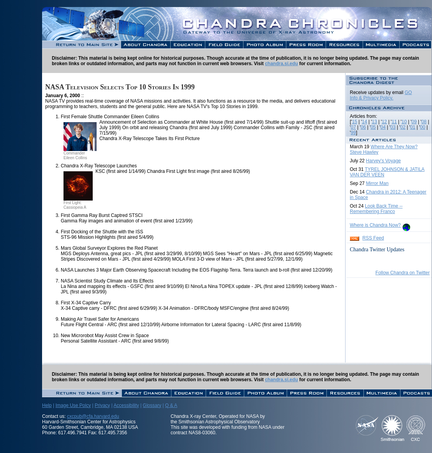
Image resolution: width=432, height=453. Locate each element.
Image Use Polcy (73, 405)
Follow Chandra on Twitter (403, 272)
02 (402, 127)
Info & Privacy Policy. (371, 98)
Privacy (102, 405)
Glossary (152, 405)
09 (413, 121)
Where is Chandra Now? (375, 225)
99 (353, 132)
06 (363, 127)
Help (47, 405)
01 (412, 127)
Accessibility (126, 405)
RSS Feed (373, 238)
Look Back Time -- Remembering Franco (376, 208)
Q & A (171, 405)
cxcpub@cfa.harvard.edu (93, 416)
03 (392, 127)
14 (364, 121)
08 (424, 121)
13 (374, 121)
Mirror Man (377, 183)
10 (404, 121)
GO (408, 92)
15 (354, 121)
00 (422, 127)
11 (394, 121)
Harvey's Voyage (383, 160)
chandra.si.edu (281, 63)
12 (384, 121)
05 (373, 127)
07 (353, 127)
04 (383, 127)
